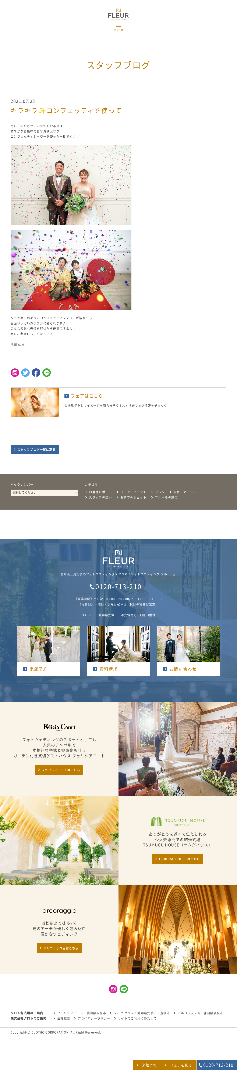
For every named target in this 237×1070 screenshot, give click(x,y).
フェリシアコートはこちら (61, 770)
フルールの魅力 (166, 497)
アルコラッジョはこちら (60, 948)
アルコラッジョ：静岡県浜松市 (200, 1013)
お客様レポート (100, 492)
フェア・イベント (133, 492)
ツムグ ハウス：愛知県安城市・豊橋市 (142, 1013)
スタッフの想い (100, 497)
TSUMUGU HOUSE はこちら (179, 859)
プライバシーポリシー (94, 1018)
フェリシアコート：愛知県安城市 (81, 1013)
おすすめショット (133, 497)
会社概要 (63, 1018)
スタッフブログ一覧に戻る (36, 449)
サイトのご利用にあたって (137, 1018)
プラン (160, 492)
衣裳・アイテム (184, 492)
